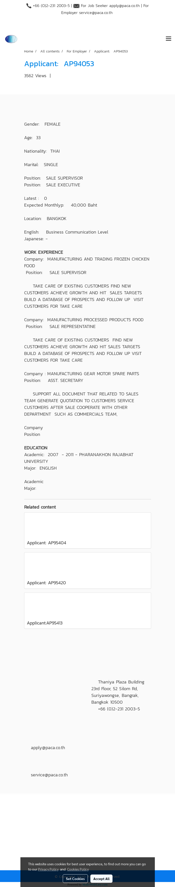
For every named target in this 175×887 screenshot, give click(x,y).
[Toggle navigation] (168, 38)
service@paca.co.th (96, 12)
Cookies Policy (78, 869)
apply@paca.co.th (124, 5)
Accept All (101, 878)
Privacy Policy (48, 869)
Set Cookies (75, 878)
